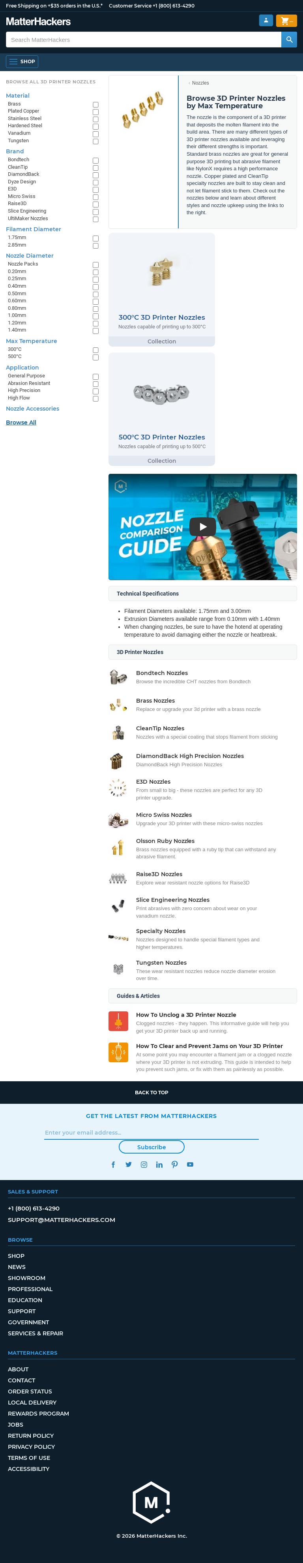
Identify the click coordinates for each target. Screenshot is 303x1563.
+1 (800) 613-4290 (174, 6)
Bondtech (18, 159)
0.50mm (17, 293)
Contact (21, 1380)
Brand (15, 151)
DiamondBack (23, 174)
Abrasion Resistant (29, 383)
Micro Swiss (22, 196)
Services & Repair (35, 1333)
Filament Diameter (33, 229)
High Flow (19, 398)
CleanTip (18, 167)
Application (22, 367)
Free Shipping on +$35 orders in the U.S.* (54, 6)
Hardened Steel (25, 125)
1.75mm (17, 237)
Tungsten (18, 140)
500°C (14, 356)
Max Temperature (31, 341)
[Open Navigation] (22, 61)
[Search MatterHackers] (289, 39)
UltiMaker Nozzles (28, 218)
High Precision (24, 390)
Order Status (30, 1391)
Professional (30, 1289)
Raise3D (17, 203)
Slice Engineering (27, 211)
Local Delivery (32, 1402)
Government (28, 1322)
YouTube (190, 1164)
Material (18, 95)
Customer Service (130, 6)
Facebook (113, 1164)
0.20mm (17, 271)
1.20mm (17, 323)
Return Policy (31, 1435)
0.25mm (17, 278)
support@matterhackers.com (61, 1220)
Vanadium (19, 133)
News (17, 1267)
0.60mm (17, 301)
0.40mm (17, 286)
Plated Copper (23, 111)
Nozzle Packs (23, 264)
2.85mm (17, 245)
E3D (12, 189)
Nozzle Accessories (32, 408)
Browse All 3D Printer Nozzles (50, 82)
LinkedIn (159, 1164)
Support (22, 1311)
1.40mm (17, 330)
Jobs (15, 1424)
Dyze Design (22, 182)
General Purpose (26, 376)
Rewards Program (38, 1413)
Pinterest (174, 1164)
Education (25, 1300)
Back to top (151, 1092)
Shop (16, 1255)
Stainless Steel (24, 118)
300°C (14, 349)
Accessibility (28, 1469)
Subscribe (151, 1147)
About (18, 1369)
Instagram (144, 1164)
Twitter (128, 1164)
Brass (14, 104)
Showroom (26, 1278)
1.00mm (17, 315)
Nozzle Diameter (30, 255)
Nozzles (200, 83)
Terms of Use (29, 1457)
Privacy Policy (31, 1446)
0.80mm (17, 308)
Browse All (21, 422)
